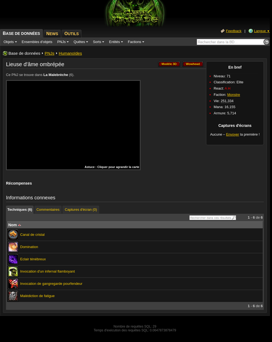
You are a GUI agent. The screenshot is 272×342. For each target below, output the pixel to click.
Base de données (24, 53)
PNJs (50, 53)
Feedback (233, 31)
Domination (29, 247)
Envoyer (232, 134)
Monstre (233, 95)
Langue (262, 31)
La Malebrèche (55, 75)
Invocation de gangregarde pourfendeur (51, 284)
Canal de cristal (32, 235)
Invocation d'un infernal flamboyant (47, 271)
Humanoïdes (70, 53)
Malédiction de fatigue (37, 296)
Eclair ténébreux (33, 259)
